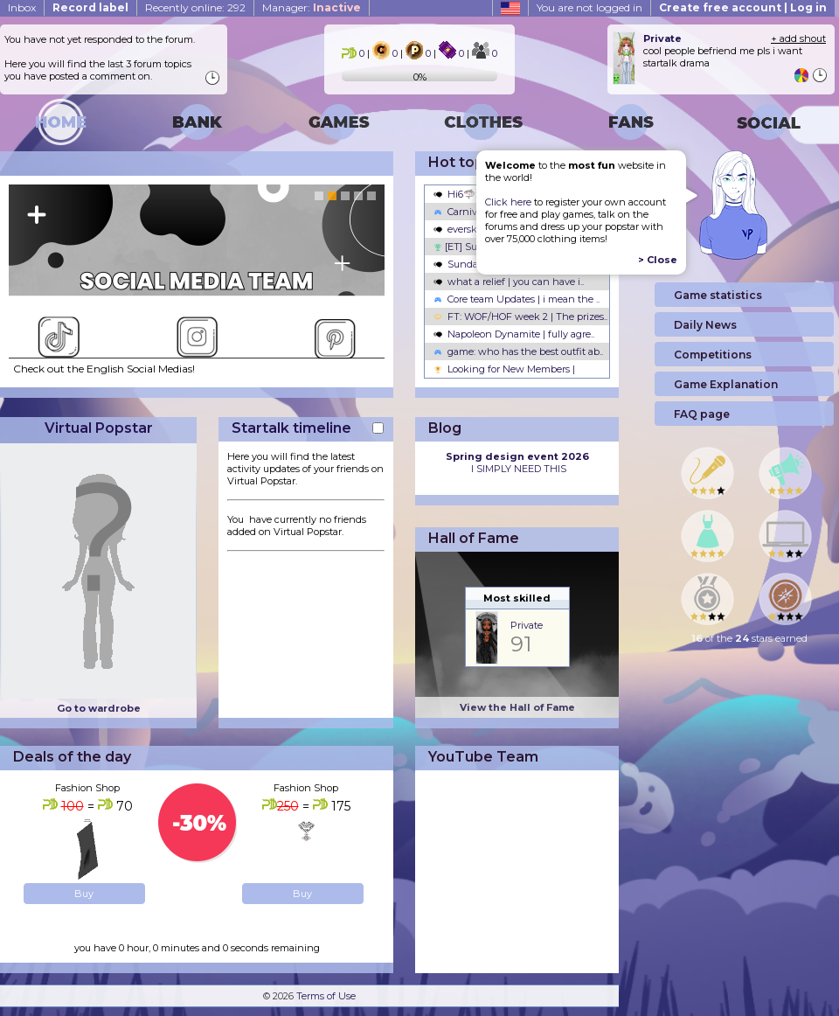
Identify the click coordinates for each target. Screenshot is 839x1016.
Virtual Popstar (99, 428)
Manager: (311, 7)
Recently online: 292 (195, 7)
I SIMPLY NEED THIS (517, 462)
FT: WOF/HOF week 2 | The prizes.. (520, 316)
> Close (657, 260)
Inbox (22, 7)
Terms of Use (326, 996)
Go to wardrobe (99, 708)
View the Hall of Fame (517, 707)
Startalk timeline (291, 428)
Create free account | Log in (743, 7)
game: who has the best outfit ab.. (518, 351)
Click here (508, 202)
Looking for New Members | (504, 369)
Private (526, 625)
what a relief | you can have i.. (508, 281)
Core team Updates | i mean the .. (516, 299)
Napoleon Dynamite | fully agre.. (513, 334)
